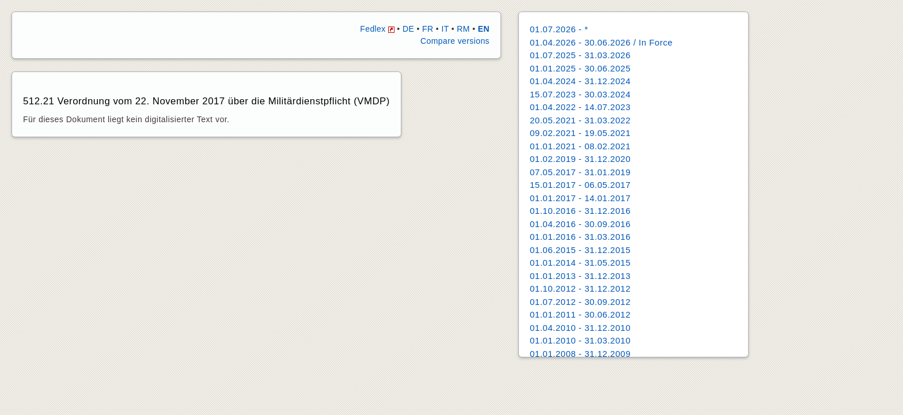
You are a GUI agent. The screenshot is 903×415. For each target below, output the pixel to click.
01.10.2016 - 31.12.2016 (580, 211)
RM (463, 28)
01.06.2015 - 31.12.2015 (580, 250)
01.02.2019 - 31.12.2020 (580, 159)
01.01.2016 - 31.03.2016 (580, 237)
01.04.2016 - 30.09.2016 (580, 224)
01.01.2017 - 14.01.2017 (580, 198)
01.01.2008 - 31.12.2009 (580, 354)
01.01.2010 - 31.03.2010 (580, 340)
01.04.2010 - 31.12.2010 (580, 328)
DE (408, 28)
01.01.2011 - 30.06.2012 (580, 314)
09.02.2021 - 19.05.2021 (580, 133)
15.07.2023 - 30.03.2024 (580, 94)
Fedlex (377, 28)
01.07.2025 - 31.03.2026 (580, 55)
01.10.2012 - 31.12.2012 (580, 288)
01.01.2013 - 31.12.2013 (580, 276)
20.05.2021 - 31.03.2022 (580, 120)
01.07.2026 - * (559, 29)
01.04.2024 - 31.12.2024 (580, 81)
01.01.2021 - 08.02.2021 (580, 146)
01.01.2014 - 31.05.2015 (580, 262)
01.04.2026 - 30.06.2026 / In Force (601, 42)
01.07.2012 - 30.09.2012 (580, 302)
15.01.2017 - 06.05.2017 (580, 185)
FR (427, 28)
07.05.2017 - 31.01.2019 (580, 172)
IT (445, 28)
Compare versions (455, 41)
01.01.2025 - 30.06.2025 (580, 68)
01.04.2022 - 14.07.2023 (580, 107)
